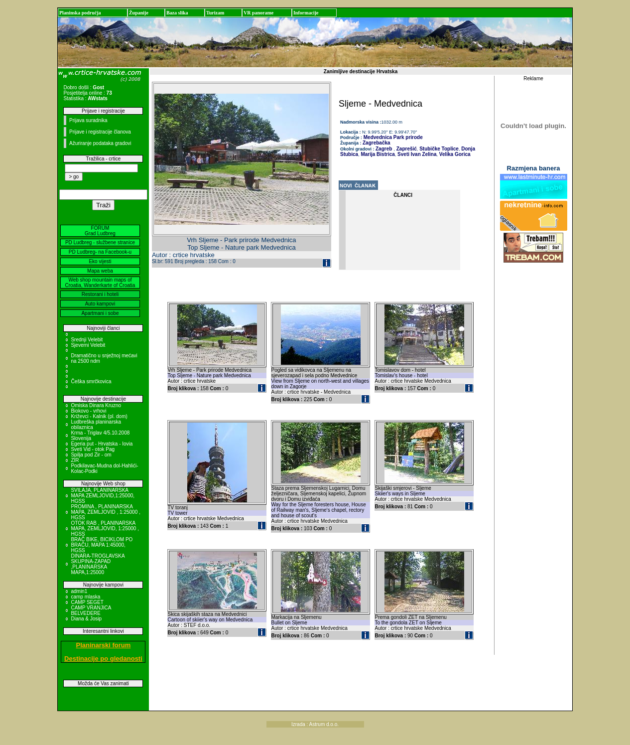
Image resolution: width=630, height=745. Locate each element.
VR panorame (258, 12)
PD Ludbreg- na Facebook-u (100, 252)
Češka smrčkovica (91, 381)
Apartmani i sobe (100, 313)
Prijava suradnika (88, 120)
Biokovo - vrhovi (88, 411)
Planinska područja (80, 12)
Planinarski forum (103, 645)
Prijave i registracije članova (100, 132)
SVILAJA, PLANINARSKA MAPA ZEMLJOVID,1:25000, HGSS (102, 495)
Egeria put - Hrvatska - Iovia (101, 444)
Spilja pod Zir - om (91, 454)
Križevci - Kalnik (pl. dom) (99, 416)
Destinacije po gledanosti (103, 658)
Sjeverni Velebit (88, 345)
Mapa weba (100, 271)
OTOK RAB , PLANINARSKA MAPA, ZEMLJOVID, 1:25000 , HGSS (105, 528)
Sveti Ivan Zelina (416, 154)
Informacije (306, 12)
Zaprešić (406, 148)
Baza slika (177, 12)
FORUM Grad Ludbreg (100, 230)
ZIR (75, 460)
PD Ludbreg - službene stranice (100, 242)
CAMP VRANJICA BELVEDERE (91, 610)
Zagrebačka (376, 143)
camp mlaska (85, 596)
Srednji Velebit (87, 339)
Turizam (215, 12)
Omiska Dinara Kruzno (96, 405)
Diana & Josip (86, 618)
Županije (138, 12)
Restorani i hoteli (100, 294)
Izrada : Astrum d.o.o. (315, 724)
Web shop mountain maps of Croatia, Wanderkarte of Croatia (100, 282)
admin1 (79, 591)
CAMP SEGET (87, 602)
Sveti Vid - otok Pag (93, 449)
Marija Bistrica (377, 154)
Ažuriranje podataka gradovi (100, 143)
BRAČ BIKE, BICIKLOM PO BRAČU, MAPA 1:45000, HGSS (101, 545)
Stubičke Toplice (438, 148)
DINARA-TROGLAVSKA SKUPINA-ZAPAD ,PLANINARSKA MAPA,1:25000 (98, 564)
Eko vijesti (100, 261)
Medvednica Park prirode (392, 137)
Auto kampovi (100, 303)
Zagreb (384, 148)
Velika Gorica (454, 154)
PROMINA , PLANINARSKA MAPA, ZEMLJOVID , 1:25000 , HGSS (105, 512)
